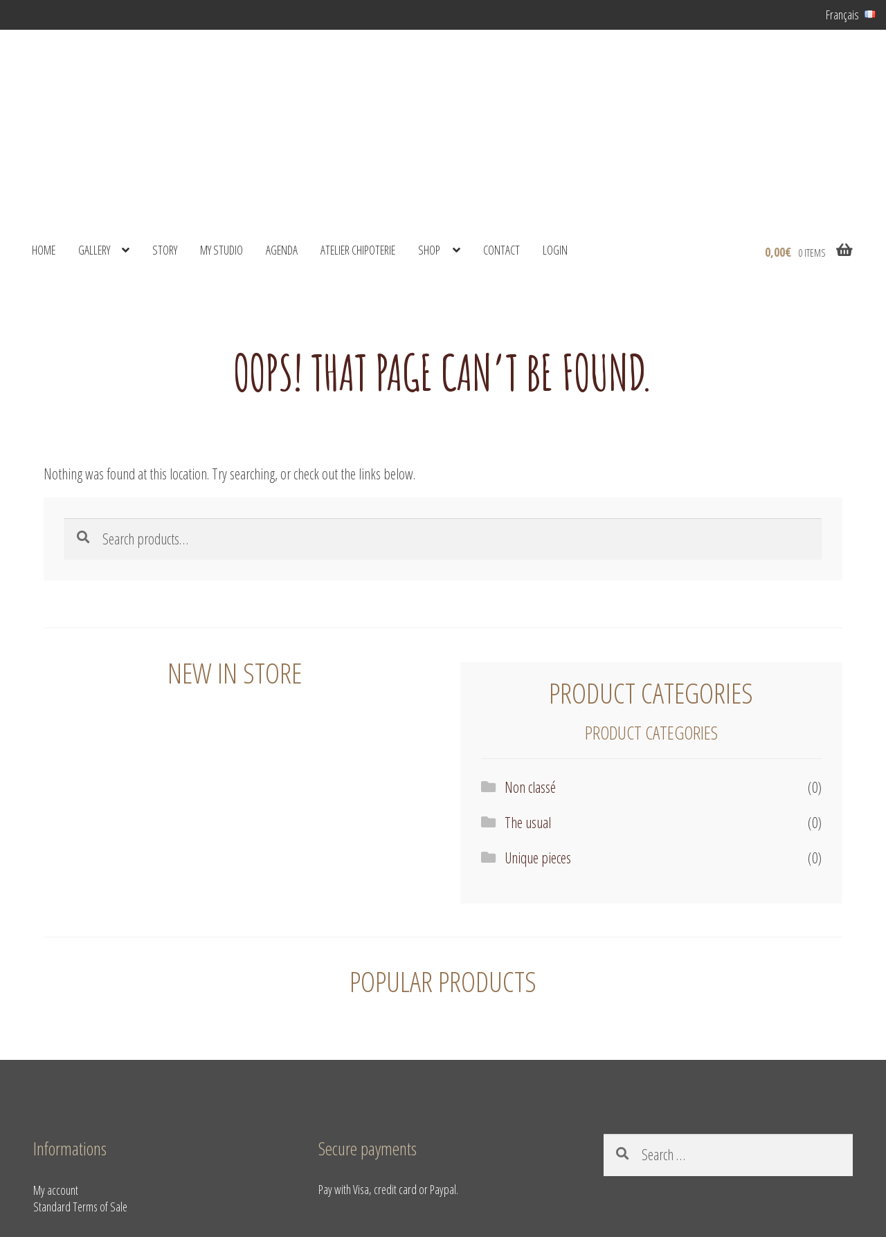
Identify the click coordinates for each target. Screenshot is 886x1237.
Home (43, 249)
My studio (221, 249)
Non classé (530, 787)
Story (164, 249)
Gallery (94, 249)
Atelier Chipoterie (357, 249)
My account (55, 1190)
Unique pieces (538, 857)
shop (429, 249)
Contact (501, 249)
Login (555, 249)
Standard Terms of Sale (80, 1206)
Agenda (282, 249)
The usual (528, 822)
